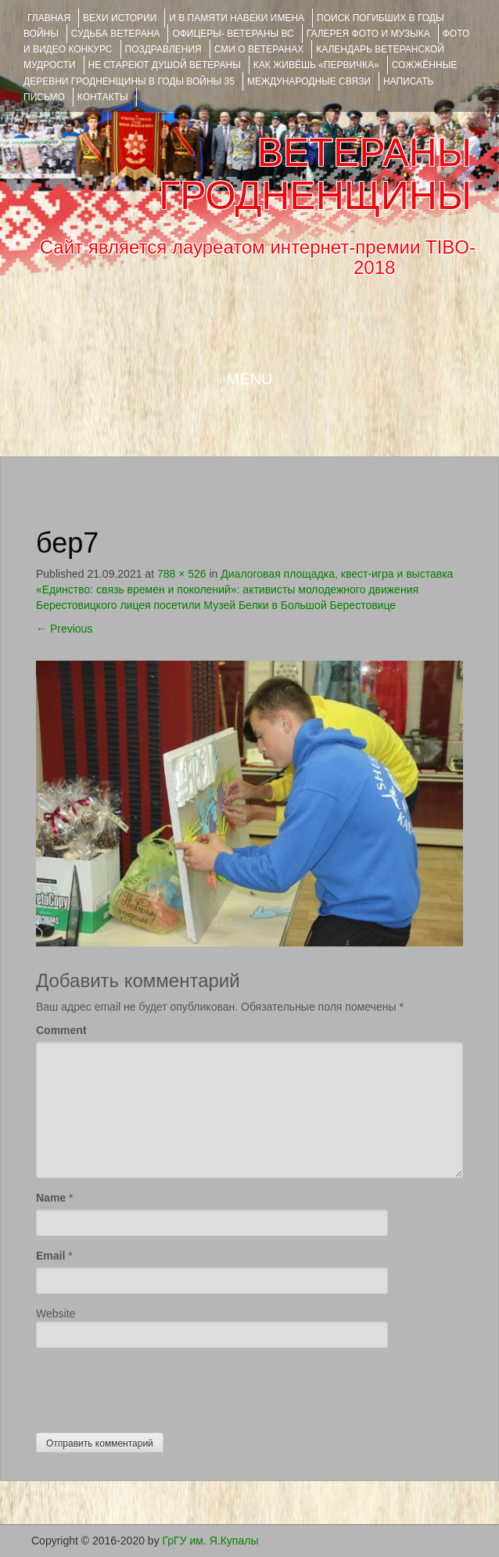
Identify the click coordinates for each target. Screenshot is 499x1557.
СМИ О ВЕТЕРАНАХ (258, 49)
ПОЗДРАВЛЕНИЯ (163, 49)
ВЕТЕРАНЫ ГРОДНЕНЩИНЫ (315, 174)
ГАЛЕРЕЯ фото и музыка (368, 33)
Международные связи (309, 81)
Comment (61, 1030)
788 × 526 (181, 574)
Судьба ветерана (115, 33)
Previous (64, 628)
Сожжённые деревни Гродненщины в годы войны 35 (240, 72)
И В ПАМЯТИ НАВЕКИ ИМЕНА (236, 18)
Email (50, 1255)
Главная (48, 18)
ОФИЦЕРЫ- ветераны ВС (232, 33)
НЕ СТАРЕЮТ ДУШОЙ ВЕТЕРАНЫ (164, 64)
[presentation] (155, 1386)
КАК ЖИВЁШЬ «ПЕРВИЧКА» (316, 64)
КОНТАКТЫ (102, 97)
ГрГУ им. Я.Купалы (211, 1540)
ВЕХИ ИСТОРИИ (119, 18)
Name (51, 1197)
